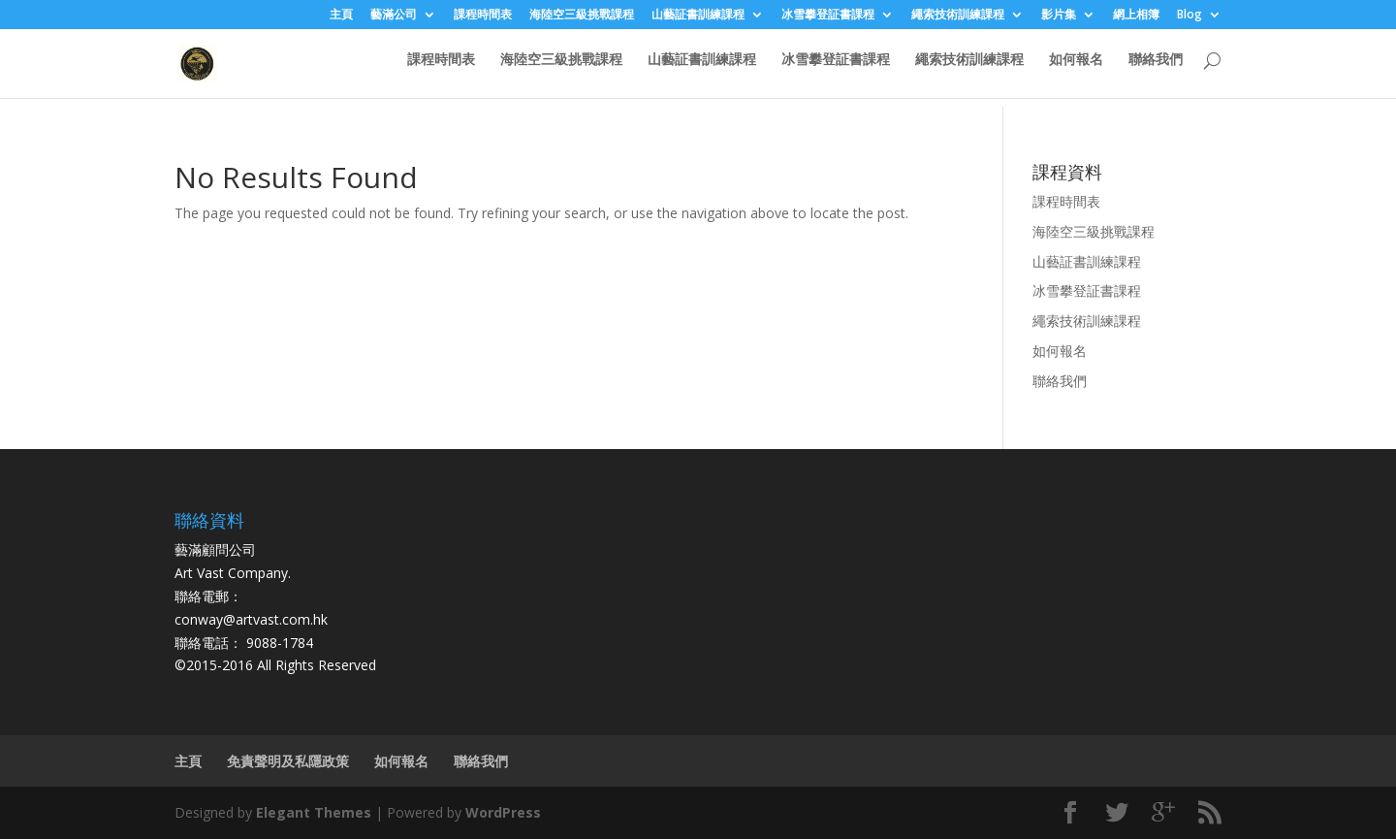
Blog (1189, 15)
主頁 (341, 15)
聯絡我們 (1155, 69)
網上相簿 (1136, 15)
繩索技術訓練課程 (957, 15)
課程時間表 (483, 15)
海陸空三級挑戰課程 (581, 15)
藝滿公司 (393, 15)
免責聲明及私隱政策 (288, 761)
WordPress (503, 812)
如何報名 (1076, 69)
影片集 (1058, 15)
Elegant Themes (313, 812)
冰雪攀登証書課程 (827, 15)
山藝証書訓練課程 (698, 15)
